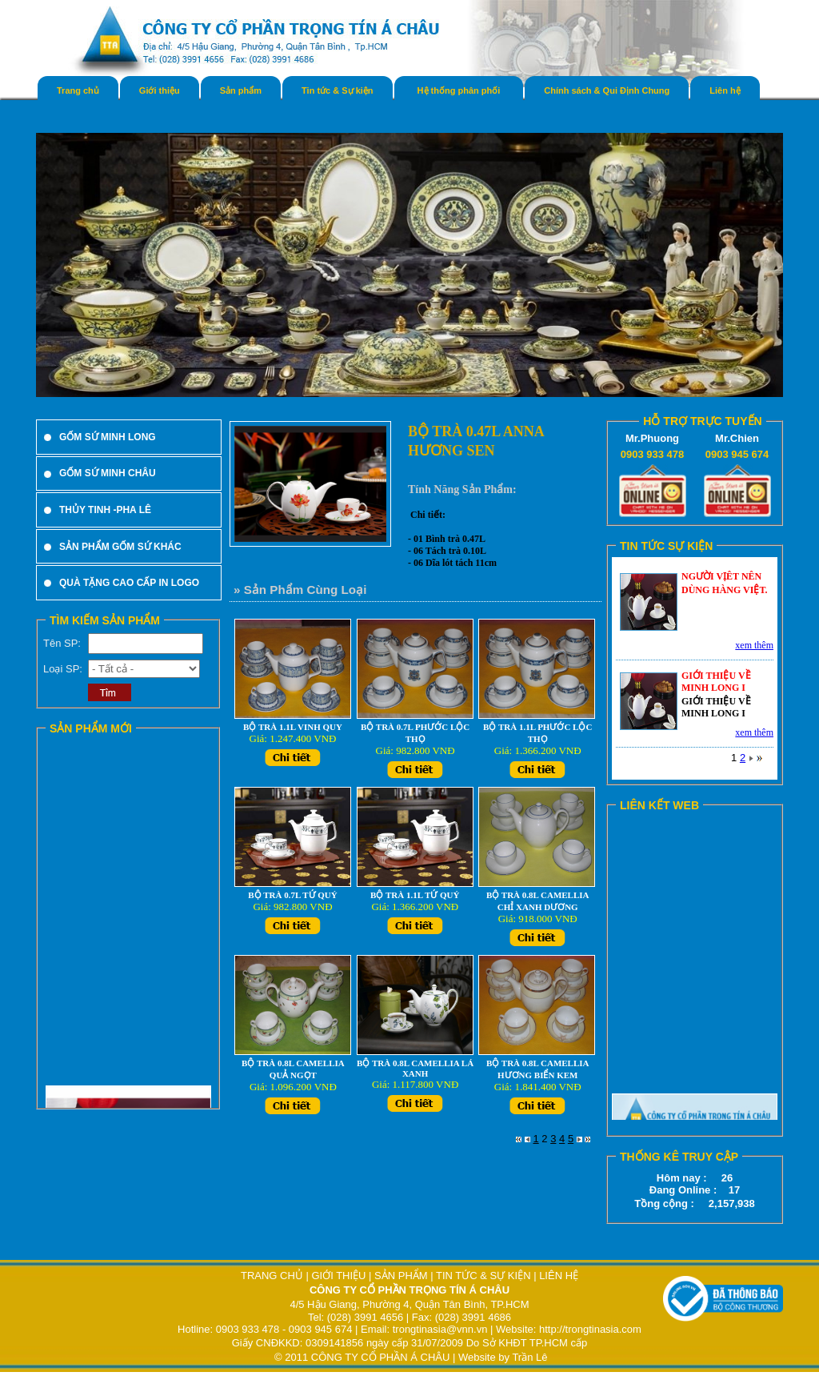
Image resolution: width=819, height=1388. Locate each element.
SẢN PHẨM (401, 1276)
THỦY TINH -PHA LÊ (105, 509)
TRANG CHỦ (273, 1276)
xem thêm (754, 645)
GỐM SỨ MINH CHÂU (107, 473)
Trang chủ (78, 90)
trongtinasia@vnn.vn (440, 1329)
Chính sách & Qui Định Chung (606, 90)
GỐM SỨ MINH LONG (107, 437)
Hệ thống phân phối (459, 90)
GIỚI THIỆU (338, 1276)
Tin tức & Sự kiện (337, 90)
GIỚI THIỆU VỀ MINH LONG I (716, 681)
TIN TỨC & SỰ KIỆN (483, 1276)
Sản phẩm (241, 90)
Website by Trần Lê (503, 1357)
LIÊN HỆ (558, 1276)
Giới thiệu (159, 90)
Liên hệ (724, 90)
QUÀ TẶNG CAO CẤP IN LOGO (129, 582)
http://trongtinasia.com (590, 1329)
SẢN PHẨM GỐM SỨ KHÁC (120, 546)
